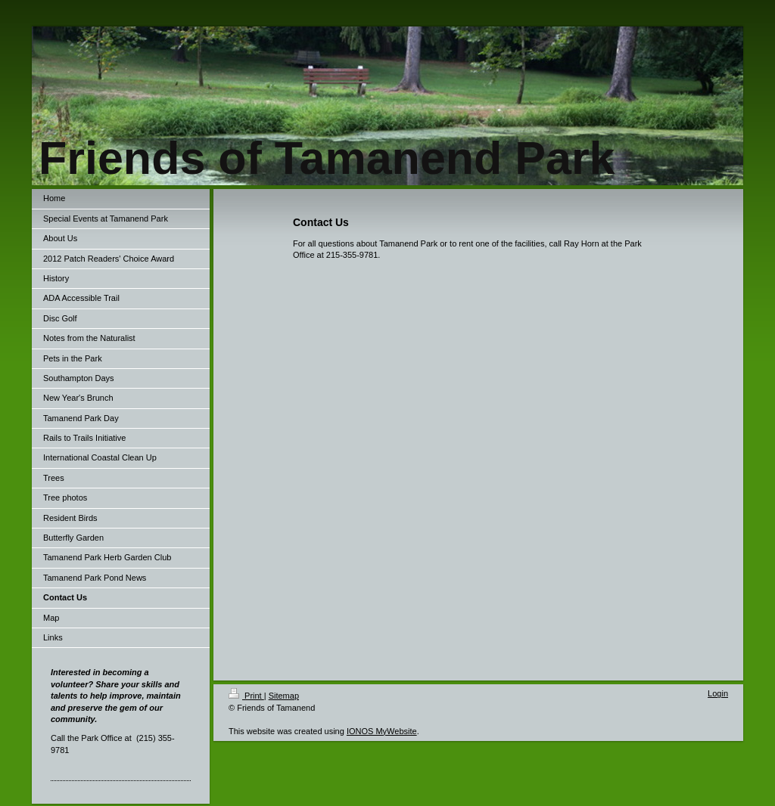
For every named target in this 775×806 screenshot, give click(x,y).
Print (246, 695)
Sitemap (284, 695)
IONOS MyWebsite (382, 731)
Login (718, 693)
